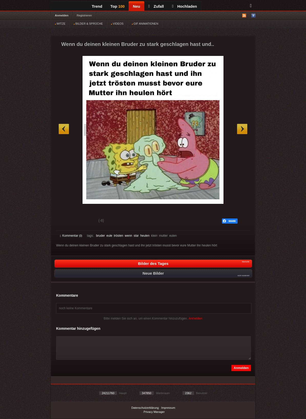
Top (117, 6)
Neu (136, 6)
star (136, 235)
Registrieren (84, 15)
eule (109, 235)
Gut (65, 221)
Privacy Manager (154, 411)
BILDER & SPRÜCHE (88, 23)
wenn (128, 235)
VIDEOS (117, 23)
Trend (97, 6)
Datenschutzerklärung (145, 407)
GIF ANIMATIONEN (145, 23)
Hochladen (184, 6)
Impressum (168, 407)
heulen (144, 235)
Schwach (85, 221)
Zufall (156, 6)
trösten (118, 235)
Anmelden (61, 15)
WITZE (60, 23)
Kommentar (71, 235)
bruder (100, 235)
